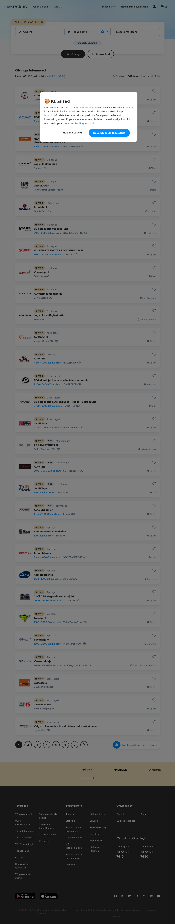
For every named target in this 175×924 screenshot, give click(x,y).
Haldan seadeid (72, 132)
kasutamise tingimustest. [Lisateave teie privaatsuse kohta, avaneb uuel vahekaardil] (80, 123)
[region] (88, 117)
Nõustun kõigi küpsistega (109, 133)
